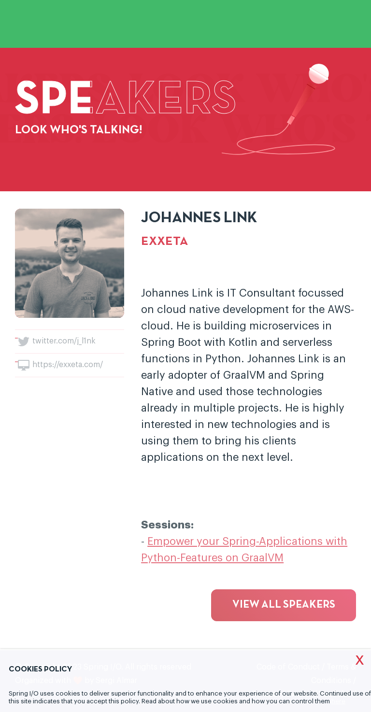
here (338, 701)
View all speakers (283, 605)
